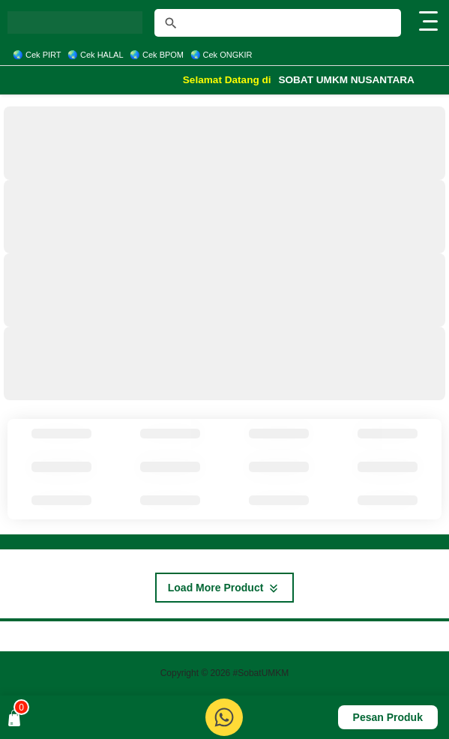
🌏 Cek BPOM (157, 54)
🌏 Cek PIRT (37, 54)
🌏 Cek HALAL (95, 54)
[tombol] (171, 23)
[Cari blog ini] (277, 23)
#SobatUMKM (261, 673)
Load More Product (224, 588)
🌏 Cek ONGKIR (221, 54)
